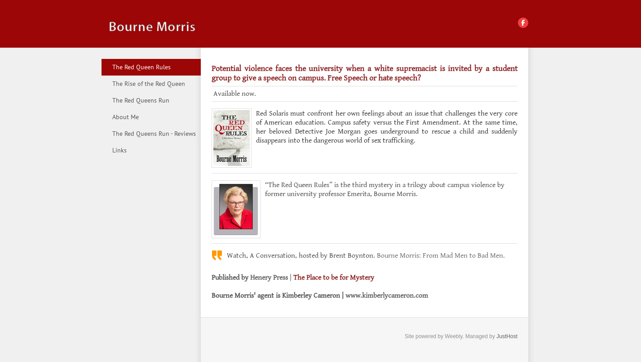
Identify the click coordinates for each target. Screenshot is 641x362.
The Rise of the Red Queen (148, 84)
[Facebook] (523, 23)
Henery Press (269, 277)
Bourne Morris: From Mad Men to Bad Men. (441, 255)
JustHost (506, 336)
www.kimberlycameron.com (386, 295)
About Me (125, 117)
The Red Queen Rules (141, 67)
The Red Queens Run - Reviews (154, 134)
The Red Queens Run (140, 100)
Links (119, 150)
